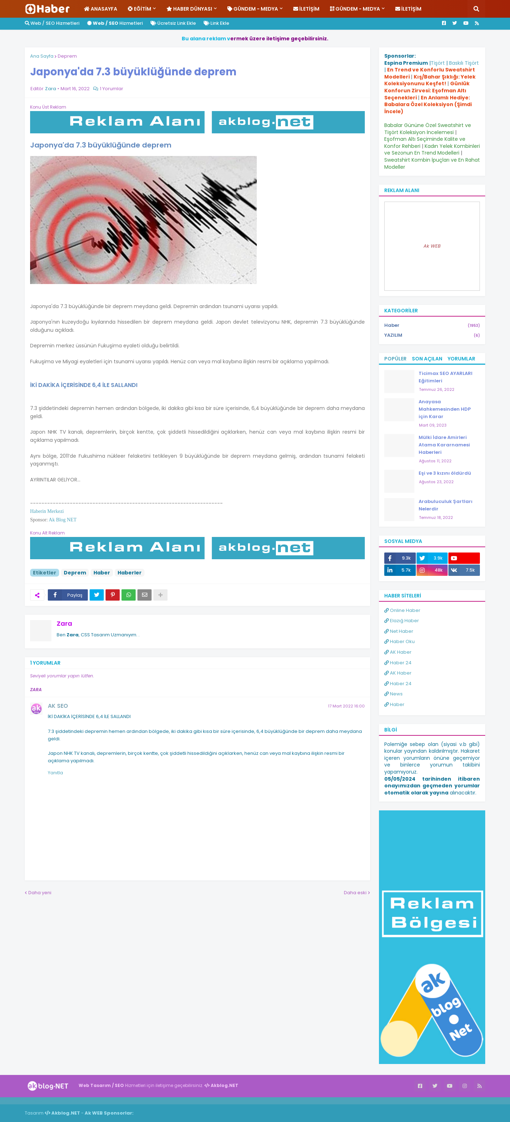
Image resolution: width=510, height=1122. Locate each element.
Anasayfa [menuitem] (100, 8)
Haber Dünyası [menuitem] (189, 8)
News (393, 693)
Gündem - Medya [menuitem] (252, 8)
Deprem (67, 56)
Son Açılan (427, 358)
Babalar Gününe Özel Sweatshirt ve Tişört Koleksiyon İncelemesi (427, 129)
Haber (102, 572)
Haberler (130, 572)
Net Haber (398, 631)
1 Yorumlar (111, 88)
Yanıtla (55, 773)
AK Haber (398, 652)
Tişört (438, 62)
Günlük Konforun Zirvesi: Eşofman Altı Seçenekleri (427, 90)
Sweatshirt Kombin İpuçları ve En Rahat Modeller (432, 163)
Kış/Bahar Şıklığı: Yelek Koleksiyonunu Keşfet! (430, 80)
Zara (64, 623)
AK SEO (58, 706)
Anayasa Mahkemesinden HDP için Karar (445, 409)
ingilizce (73, 1100)
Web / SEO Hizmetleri (52, 23)
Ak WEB (432, 246)
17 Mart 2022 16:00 (346, 706)
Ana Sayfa (41, 56)
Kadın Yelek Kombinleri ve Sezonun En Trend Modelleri (432, 150)
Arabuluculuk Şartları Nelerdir (445, 505)
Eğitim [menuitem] (139, 8)
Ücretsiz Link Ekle (173, 23)
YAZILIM (432, 335)
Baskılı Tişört (464, 62)
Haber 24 (398, 662)
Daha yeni (39, 892)
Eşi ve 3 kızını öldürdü (445, 473)
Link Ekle (216, 23)
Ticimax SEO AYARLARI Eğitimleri (445, 377)
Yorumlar (461, 358)
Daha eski (355, 892)
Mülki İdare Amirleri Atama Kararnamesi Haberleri (444, 445)
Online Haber (402, 610)
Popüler (395, 358)
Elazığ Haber (401, 620)
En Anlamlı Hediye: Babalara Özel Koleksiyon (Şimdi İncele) (428, 104)
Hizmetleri (115, 23)
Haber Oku (399, 641)
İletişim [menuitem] (306, 8)
